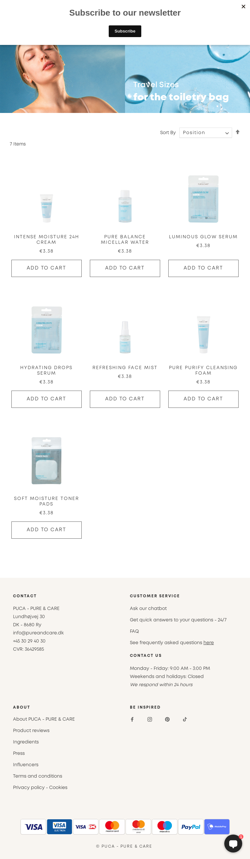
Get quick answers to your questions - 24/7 (178, 620)
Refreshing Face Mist (125, 368)
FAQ (134, 631)
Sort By (168, 133)
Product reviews (31, 731)
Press (19, 753)
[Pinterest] (167, 719)
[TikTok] (185, 719)
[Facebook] (132, 719)
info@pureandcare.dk (38, 633)
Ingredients (26, 742)
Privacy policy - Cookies (40, 788)
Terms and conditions (37, 776)
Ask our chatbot (148, 609)
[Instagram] (149, 719)
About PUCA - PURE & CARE (44, 719)
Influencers (25, 765)
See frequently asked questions (172, 643)
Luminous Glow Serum (203, 237)
